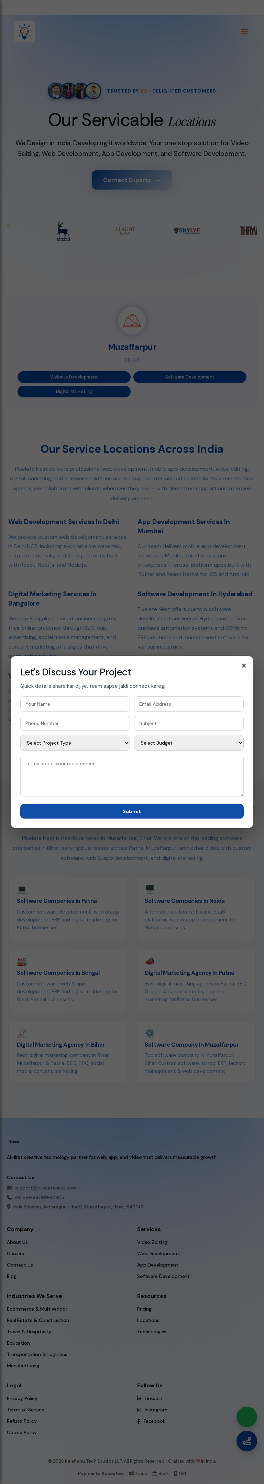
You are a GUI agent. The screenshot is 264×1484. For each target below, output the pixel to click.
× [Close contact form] (244, 665)
